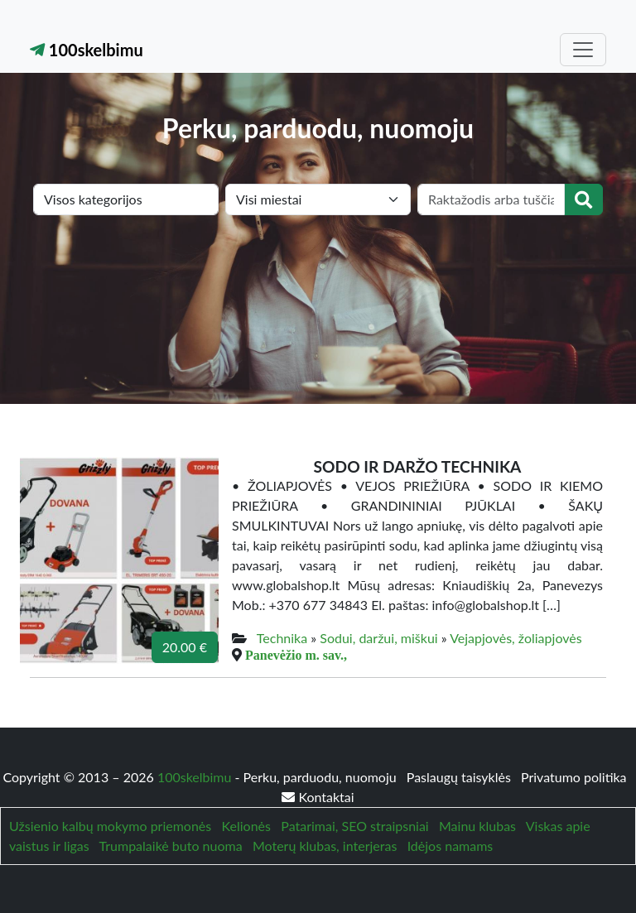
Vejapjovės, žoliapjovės (515, 638)
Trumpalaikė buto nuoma (171, 845)
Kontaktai (318, 797)
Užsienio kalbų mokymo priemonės (110, 826)
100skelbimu (86, 50)
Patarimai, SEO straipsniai (354, 826)
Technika (282, 638)
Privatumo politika (574, 777)
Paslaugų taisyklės (460, 777)
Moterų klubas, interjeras (325, 845)
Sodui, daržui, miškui (378, 638)
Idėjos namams (450, 845)
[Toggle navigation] (583, 49)
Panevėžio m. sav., (296, 654)
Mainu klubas (477, 826)
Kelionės (246, 826)
